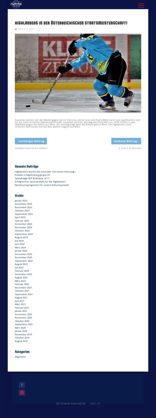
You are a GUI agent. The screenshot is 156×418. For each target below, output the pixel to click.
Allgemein (20, 356)
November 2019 (23, 334)
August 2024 (21, 237)
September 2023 (24, 260)
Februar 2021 (22, 307)
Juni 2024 (19, 243)
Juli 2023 (19, 267)
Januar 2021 (21, 310)
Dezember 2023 (23, 254)
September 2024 (24, 234)
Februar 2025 (22, 220)
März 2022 (20, 280)
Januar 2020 (21, 330)
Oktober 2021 (22, 290)
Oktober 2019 (22, 337)
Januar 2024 (21, 250)
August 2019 (21, 341)
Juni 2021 (19, 300)
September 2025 (24, 213)
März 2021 (20, 304)
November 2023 (23, 257)
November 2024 (23, 227)
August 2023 (21, 264)
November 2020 (23, 317)
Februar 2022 (22, 284)
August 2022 (21, 277)
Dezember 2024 (23, 223)
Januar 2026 (21, 200)
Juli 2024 (19, 240)
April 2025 (20, 217)
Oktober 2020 (22, 321)
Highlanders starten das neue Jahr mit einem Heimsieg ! (45, 171)
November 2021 (23, 287)
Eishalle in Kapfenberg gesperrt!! (32, 174)
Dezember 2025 (23, 203)
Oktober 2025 (22, 210)
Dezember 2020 (23, 314)
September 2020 (24, 324)
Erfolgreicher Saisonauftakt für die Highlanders (40, 181)
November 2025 (23, 207)
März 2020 (20, 327)
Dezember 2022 (23, 274)
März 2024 (20, 247)
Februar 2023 (22, 270)
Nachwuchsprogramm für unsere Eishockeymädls (42, 184)
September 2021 (24, 294)
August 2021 (21, 297)
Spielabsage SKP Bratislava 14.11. (32, 178)
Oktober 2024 (22, 230)
